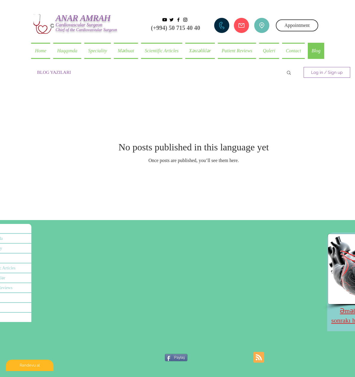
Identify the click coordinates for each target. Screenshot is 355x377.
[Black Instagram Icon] (185, 19)
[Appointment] (297, 25)
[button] (200, 51)
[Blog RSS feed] (258, 357)
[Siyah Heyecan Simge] (171, 19)
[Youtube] (164, 19)
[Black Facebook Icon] (178, 19)
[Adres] (262, 25)
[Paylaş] (176, 357)
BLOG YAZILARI (54, 72)
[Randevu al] (29, 365)
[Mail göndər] (241, 25)
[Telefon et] (221, 25)
